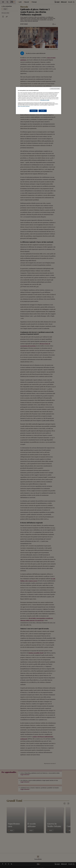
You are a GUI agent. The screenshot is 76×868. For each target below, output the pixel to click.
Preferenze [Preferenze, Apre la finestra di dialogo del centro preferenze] (33, 110)
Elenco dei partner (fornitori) (23, 106)
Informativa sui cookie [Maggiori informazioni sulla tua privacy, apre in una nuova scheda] (44, 100)
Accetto (42, 110)
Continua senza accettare (55, 88)
